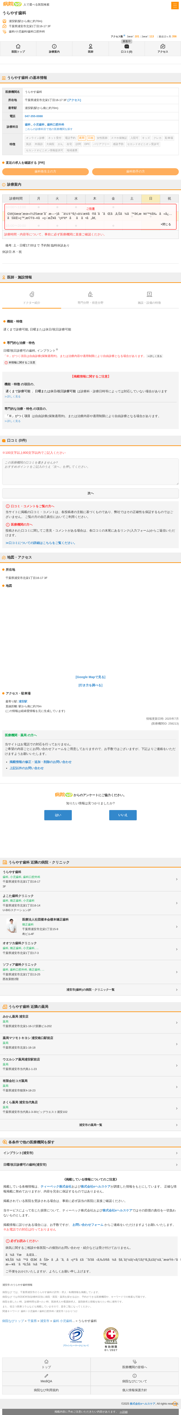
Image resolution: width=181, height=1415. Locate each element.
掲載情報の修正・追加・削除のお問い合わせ (41, 762)
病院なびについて (134, 1381)
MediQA (46, 1381)
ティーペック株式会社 (56, 1186)
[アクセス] (74, 100)
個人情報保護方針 (134, 1390)
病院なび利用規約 (46, 1390)
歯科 (28, 124)
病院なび (12, 4)
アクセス (163, 51)
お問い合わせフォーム (88, 1224)
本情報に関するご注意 (22, 362)
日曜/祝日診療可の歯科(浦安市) (25, 1164)
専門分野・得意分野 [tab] (90, 302)
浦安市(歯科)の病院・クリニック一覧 (90, 989)
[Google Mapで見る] (90, 677)
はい (58, 815)
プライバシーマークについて (76, 1345)
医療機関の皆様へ (134, 1367)
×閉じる (166, 224)
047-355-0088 (34, 116)
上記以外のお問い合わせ (27, 768)
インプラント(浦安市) (18, 1153)
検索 (175, 1404)
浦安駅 (23, 701)
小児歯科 (39, 124)
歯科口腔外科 (55, 124)
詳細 (125, 1412)
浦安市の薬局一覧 (90, 1125)
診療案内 (54, 51)
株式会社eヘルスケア (96, 1186)
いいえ (123, 815)
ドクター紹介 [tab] (31, 302)
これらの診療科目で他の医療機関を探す (49, 129)
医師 (90, 51)
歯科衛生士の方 (45, 171)
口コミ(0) (126, 51)
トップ (46, 1367)
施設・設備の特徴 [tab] (149, 302)
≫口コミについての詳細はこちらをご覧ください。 (41, 543)
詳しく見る (156, 356)
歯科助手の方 (135, 171)
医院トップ (18, 51)
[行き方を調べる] (91, 685)
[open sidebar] (175, 5)
